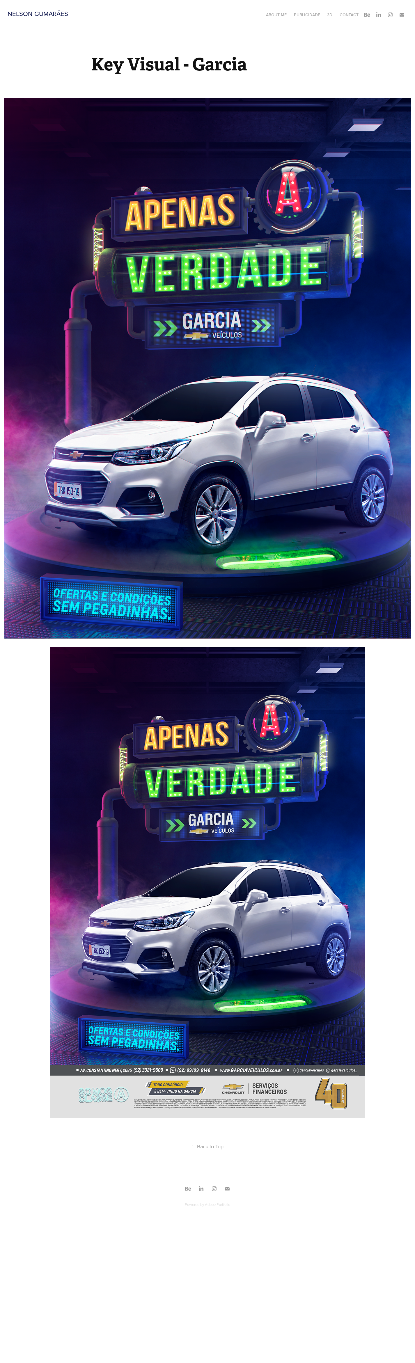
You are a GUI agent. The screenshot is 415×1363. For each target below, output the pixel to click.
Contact (349, 15)
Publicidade (307, 15)
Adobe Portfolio (217, 1204)
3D (329, 15)
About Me (276, 15)
